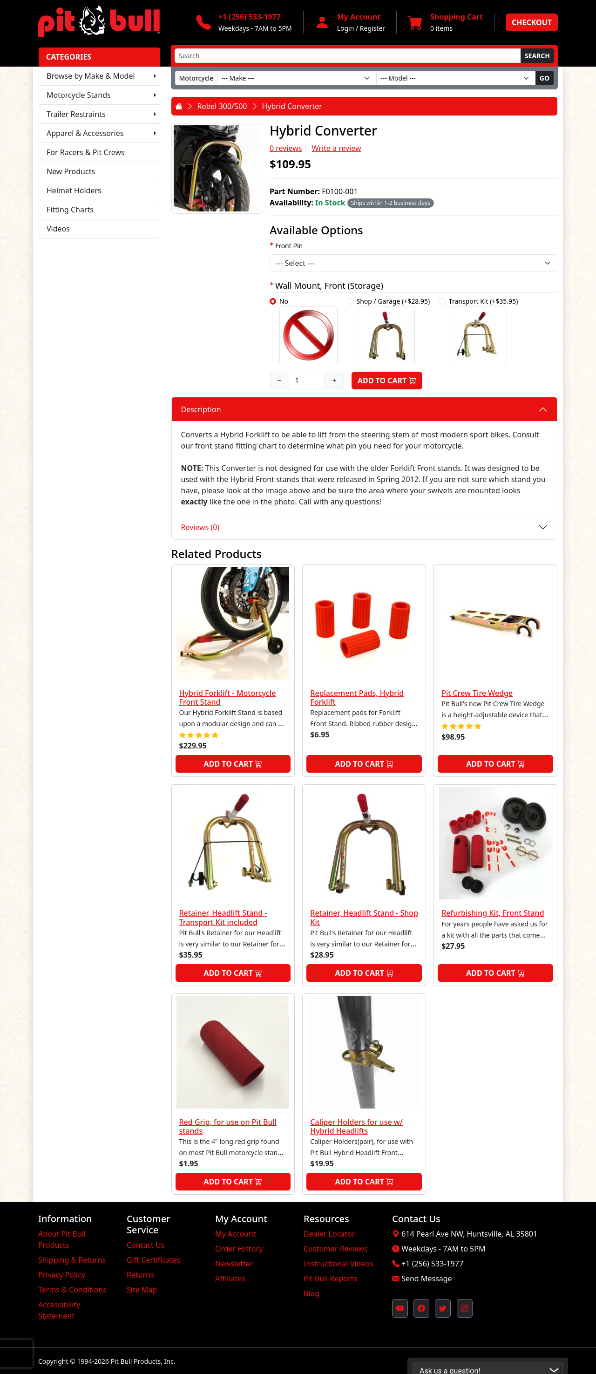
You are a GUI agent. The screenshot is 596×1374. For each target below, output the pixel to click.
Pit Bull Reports (330, 1278)
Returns (140, 1275)
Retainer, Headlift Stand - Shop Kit (364, 917)
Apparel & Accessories (85, 133)
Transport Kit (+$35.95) (483, 330)
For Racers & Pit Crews (86, 152)
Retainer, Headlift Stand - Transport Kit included (223, 917)
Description (201, 409)
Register (372, 28)
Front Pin (289, 245)
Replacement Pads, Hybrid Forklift (357, 697)
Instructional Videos (338, 1263)
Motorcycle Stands (79, 95)
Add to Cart (387, 380)
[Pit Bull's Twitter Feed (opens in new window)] (443, 1308)
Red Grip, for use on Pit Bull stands (228, 1126)
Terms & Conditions (72, 1290)
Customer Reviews (336, 1249)
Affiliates (230, 1278)
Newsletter (234, 1263)
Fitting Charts (70, 209)
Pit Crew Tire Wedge (477, 693)
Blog (311, 1293)
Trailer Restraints (76, 114)
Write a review (336, 148)
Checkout (532, 22)
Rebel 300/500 (222, 106)
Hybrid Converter (292, 106)
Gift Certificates (154, 1260)
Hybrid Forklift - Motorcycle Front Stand (227, 697)
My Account (235, 1234)
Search (537, 55)
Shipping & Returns (72, 1260)
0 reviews (286, 148)
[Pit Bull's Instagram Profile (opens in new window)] (465, 1308)
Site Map (142, 1290)
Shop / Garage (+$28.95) (393, 330)
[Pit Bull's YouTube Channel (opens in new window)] (400, 1308)
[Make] (297, 78)
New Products (71, 171)
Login (345, 28)
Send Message (426, 1278)
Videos (58, 229)
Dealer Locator (329, 1234)
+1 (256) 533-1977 (432, 1263)
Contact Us (145, 1245)
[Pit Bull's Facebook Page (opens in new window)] (421, 1308)
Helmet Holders (74, 190)
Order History (239, 1249)
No (308, 330)
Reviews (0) (200, 527)
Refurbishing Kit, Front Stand (492, 913)
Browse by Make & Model (91, 76)
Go (544, 78)
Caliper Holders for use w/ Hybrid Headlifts (356, 1126)
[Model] (456, 78)
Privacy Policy (61, 1275)
